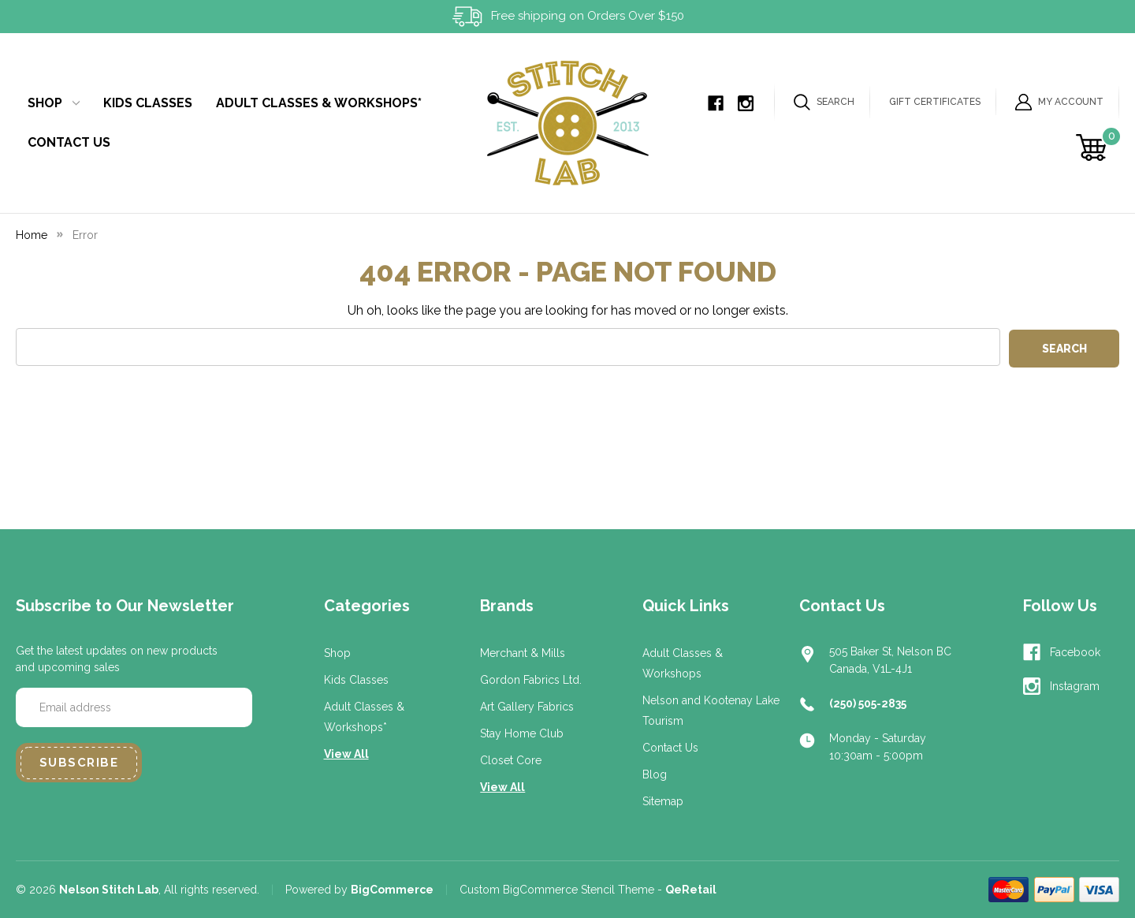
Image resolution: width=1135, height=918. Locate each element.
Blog (654, 774)
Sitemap (662, 801)
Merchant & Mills (522, 653)
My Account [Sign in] (1059, 102)
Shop (54, 102)
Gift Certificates (935, 101)
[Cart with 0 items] (1093, 147)
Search (824, 102)
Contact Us (69, 142)
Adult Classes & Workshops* (319, 102)
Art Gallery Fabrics (527, 706)
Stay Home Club (522, 733)
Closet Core (510, 760)
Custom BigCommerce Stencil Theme (557, 889)
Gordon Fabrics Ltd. (531, 680)
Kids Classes (147, 102)
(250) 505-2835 (867, 703)
